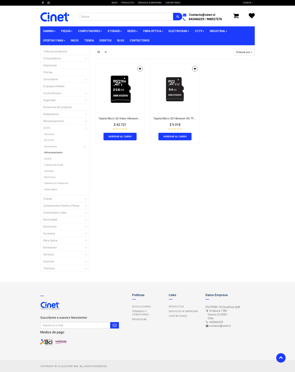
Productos (176, 306)
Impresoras (50, 65)
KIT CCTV (49, 140)
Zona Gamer (50, 79)
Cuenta (248, 3)
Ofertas (47, 72)
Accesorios (50, 146)
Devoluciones (141, 306)
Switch (48, 158)
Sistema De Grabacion (56, 183)
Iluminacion (50, 247)
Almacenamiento (53, 121)
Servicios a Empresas (183, 311)
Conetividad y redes (55, 212)
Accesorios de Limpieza (57, 107)
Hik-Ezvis (49, 134)
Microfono (50, 177)
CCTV (46, 128)
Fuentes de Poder (53, 164)
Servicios (48, 254)
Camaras (49, 171)
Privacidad (139, 319)
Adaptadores (51, 114)
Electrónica (49, 226)
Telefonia (49, 268)
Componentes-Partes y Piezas (61, 205)
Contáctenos (178, 316)
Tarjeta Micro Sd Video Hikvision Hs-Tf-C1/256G (128, 118)
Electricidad (50, 219)
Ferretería (49, 233)
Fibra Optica (50, 240)
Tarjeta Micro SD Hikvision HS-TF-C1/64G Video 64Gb (186, 118)
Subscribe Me (114, 325)
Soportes (48, 261)
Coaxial (47, 198)
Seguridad (49, 100)
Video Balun (50, 189)
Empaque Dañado (54, 86)
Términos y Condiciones (140, 313)
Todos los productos (55, 51)
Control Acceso (52, 93)
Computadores (52, 58)
